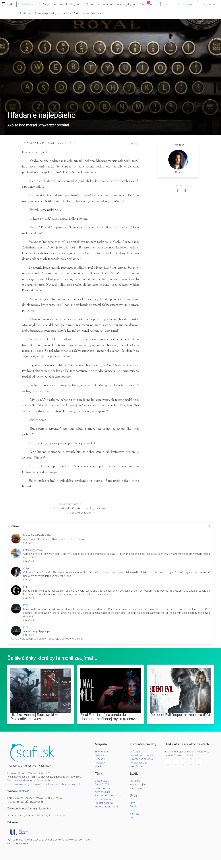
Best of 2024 (102, 784)
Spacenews (101, 755)
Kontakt (26, 791)
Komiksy (134, 813)
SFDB (86, 4)
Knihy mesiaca (102, 791)
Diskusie (145, 3)
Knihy (133, 810)
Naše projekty (124, 4)
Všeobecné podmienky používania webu (30, 780)
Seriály (133, 806)
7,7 (74, 143)
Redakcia (45, 808)
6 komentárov (58, 143)
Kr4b (25, 605)
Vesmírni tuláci (137, 766)
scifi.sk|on (135, 751)
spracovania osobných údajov (25, 784)
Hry (131, 817)
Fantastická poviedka (141, 755)
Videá (98, 766)
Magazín (47, 4)
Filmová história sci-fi (106, 806)
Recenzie (100, 759)
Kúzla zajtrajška (138, 784)
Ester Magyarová (32, 550)
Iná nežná (135, 780)
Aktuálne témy (68, 4)
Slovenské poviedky (45, 13)
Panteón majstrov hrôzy (108, 795)
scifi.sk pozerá (103, 799)
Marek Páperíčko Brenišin (36, 535)
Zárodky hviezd (138, 788)
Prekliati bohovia (104, 802)
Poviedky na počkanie (141, 759)
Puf (25, 587)
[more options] (209, 526)
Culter (178, 172)
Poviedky (25, 13)
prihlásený (101, 508)
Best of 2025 (102, 780)
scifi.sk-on (103, 4)
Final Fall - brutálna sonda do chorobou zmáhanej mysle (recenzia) (109, 717)
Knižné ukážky (102, 788)
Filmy (133, 802)
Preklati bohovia (138, 762)
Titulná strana (102, 751)
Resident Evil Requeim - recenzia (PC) (180, 715)
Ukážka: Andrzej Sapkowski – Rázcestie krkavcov (33, 717)
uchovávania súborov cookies (63, 784)
